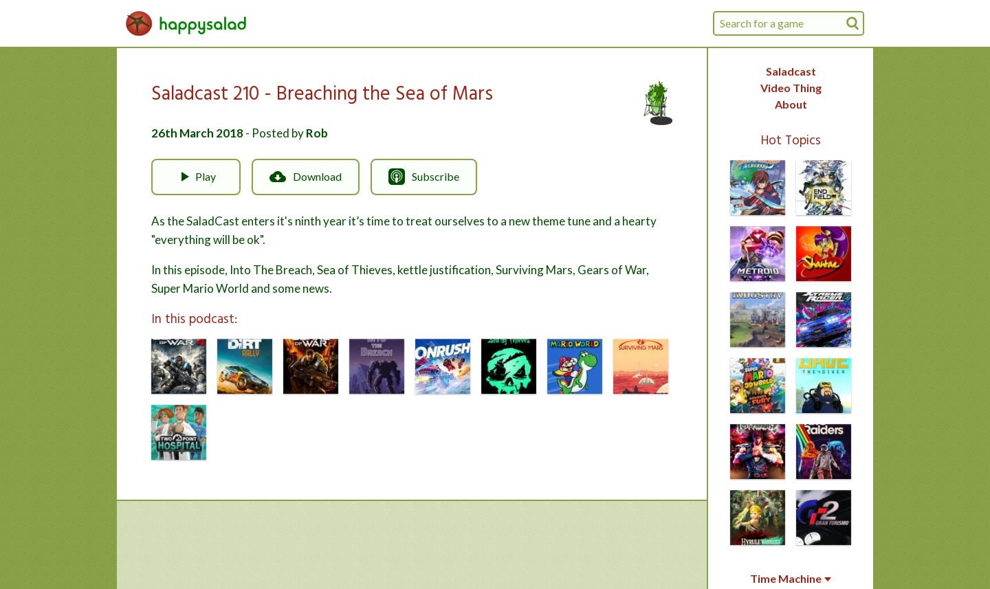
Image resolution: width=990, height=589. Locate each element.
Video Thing (791, 87)
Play (196, 176)
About (791, 104)
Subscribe (423, 176)
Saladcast (791, 71)
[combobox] (788, 23)
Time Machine (790, 579)
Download (306, 176)
